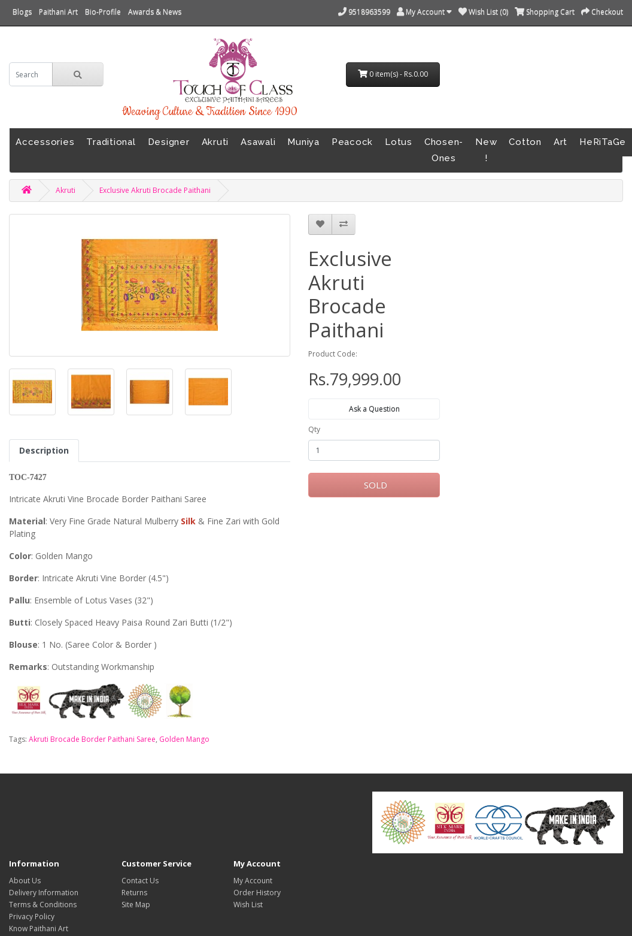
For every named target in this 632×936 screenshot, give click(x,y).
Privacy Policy (31, 916)
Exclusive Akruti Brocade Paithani (155, 190)
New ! (486, 150)
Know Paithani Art (38, 928)
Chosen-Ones (443, 150)
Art (560, 142)
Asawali (258, 142)
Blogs (22, 12)
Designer (169, 142)
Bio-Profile (103, 12)
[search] (31, 74)
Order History (257, 892)
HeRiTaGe (602, 142)
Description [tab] (44, 450)
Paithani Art (58, 12)
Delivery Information (43, 892)
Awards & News (154, 12)
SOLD (374, 485)
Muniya (303, 142)
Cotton (525, 142)
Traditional (110, 142)
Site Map (135, 904)
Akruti (215, 142)
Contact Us (140, 880)
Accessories (45, 142)
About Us (25, 880)
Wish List (248, 904)
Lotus (398, 142)
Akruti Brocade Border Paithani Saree (92, 739)
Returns (134, 892)
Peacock (352, 142)
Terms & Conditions (43, 904)
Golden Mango (184, 739)
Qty (314, 429)
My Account (252, 880)
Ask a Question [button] (374, 409)
